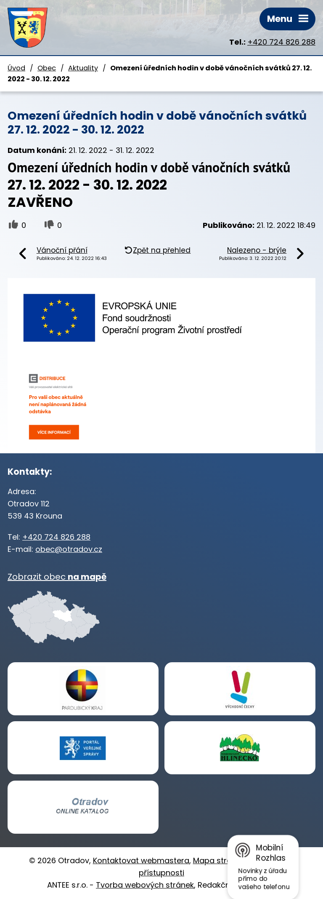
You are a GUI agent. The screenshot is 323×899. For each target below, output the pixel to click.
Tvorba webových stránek (145, 885)
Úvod (16, 68)
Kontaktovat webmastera (141, 860)
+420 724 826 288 (281, 42)
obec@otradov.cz (68, 549)
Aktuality (83, 68)
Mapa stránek (219, 860)
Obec (46, 68)
